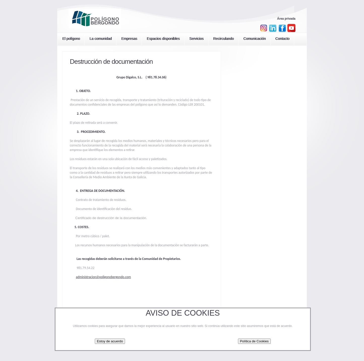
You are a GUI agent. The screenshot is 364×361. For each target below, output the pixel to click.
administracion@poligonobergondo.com (103, 277)
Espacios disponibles (163, 39)
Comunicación (254, 39)
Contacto (282, 39)
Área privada (286, 18)
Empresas (129, 39)
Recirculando (223, 39)
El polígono (71, 39)
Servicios (196, 39)
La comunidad (100, 39)
